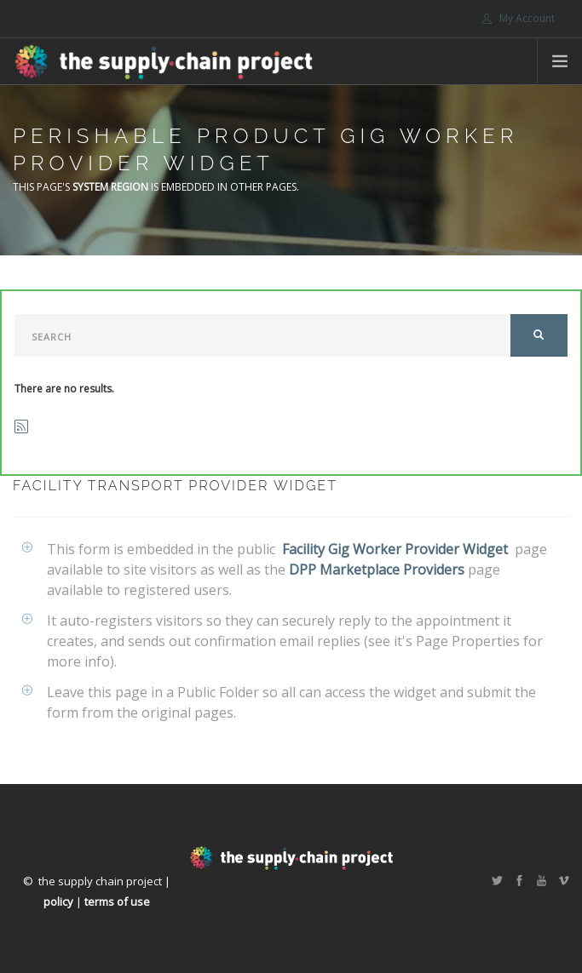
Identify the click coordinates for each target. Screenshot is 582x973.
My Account (518, 18)
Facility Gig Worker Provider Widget (395, 549)
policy (58, 901)
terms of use (117, 901)
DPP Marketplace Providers (376, 569)
